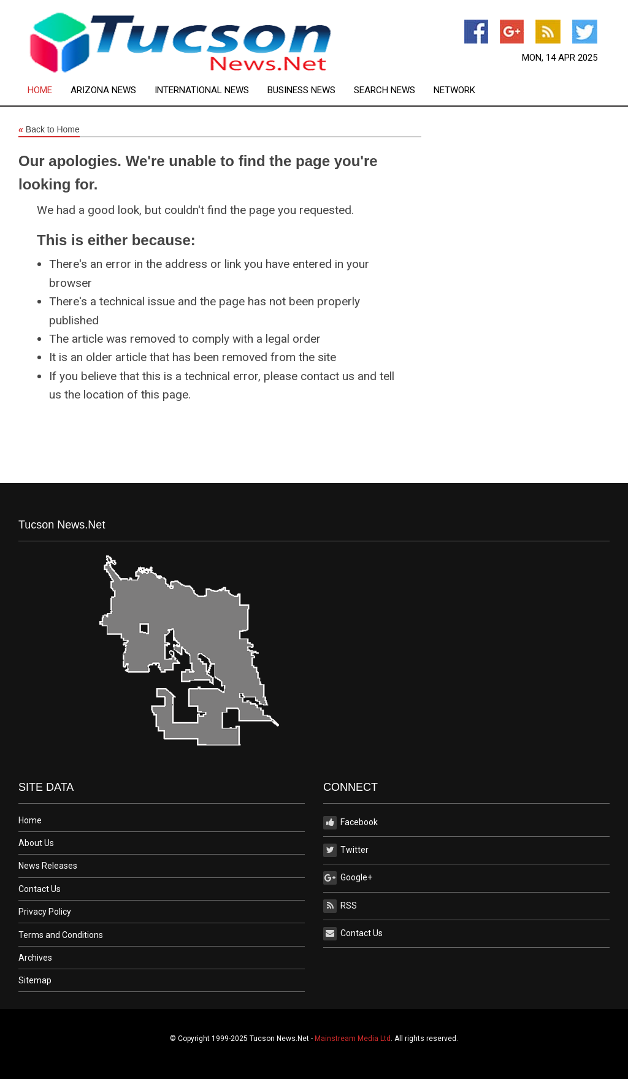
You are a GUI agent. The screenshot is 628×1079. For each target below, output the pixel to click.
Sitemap (35, 980)
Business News (301, 90)
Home (40, 90)
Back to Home (49, 130)
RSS (340, 906)
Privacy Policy (44, 912)
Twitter (346, 850)
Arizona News (103, 90)
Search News (384, 90)
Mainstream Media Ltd (353, 1038)
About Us (36, 843)
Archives (35, 958)
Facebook (350, 822)
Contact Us (39, 889)
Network (454, 90)
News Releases (47, 866)
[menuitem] (49, 90)
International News (202, 90)
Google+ (347, 878)
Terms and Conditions (60, 935)
